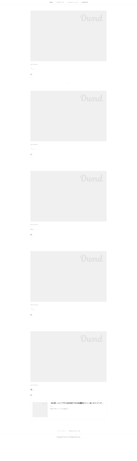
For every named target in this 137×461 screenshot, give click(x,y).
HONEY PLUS (60, 2)
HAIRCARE (85, 2)
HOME (51, 2)
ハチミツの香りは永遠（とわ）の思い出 (47, 240)
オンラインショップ (73, 2)
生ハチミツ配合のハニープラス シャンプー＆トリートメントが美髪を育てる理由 (65, 408)
